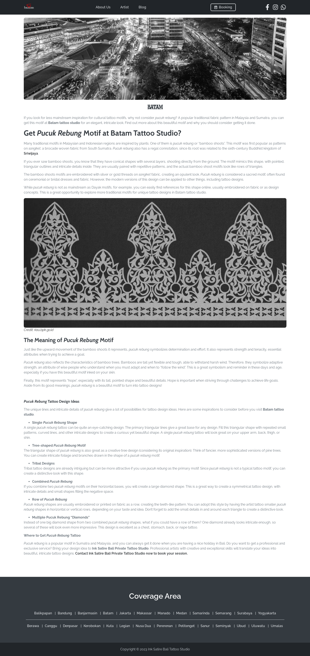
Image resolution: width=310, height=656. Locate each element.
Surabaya (245, 613)
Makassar (145, 613)
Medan (182, 613)
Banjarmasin (88, 613)
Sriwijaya (31, 153)
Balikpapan (43, 613)
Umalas (277, 626)
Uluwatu (258, 626)
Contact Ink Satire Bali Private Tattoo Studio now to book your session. (131, 553)
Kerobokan (92, 626)
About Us (103, 7)
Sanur (206, 626)
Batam (108, 613)
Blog (142, 7)
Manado (164, 613)
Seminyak (224, 626)
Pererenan (165, 626)
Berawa (33, 626)
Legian (125, 626)
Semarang (223, 613)
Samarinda (201, 613)
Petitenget (187, 626)
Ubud (241, 626)
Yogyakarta (267, 613)
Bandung (65, 613)
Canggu (51, 626)
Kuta (110, 626)
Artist (124, 7)
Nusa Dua (144, 626)
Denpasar (71, 626)
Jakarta (125, 613)
